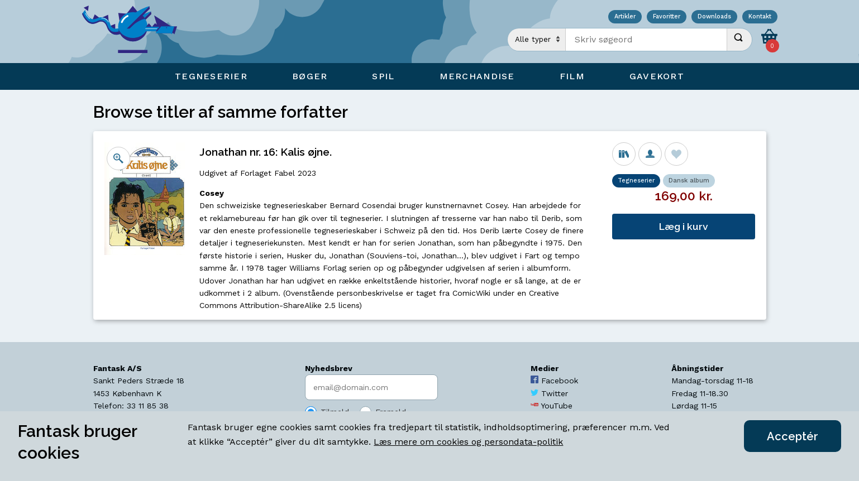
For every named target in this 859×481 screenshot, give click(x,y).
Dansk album (689, 180)
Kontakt (759, 17)
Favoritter (666, 17)
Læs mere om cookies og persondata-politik (468, 441)
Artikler (625, 17)
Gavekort (656, 76)
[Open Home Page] (135, 31)
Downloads (714, 17)
